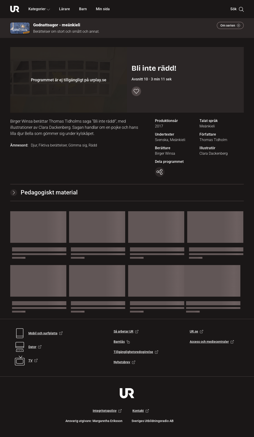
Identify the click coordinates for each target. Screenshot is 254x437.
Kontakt (140, 410)
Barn (83, 9)
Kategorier (39, 9)
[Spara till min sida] (136, 91)
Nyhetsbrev (124, 362)
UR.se (196, 331)
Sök (237, 9)
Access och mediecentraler (212, 341)
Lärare (64, 9)
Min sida (103, 9)
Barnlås (122, 341)
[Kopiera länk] (159, 172)
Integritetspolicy (107, 410)
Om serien (230, 25)
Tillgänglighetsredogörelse (136, 352)
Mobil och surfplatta (45, 333)
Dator (34, 347)
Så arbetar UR (126, 331)
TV (32, 360)
